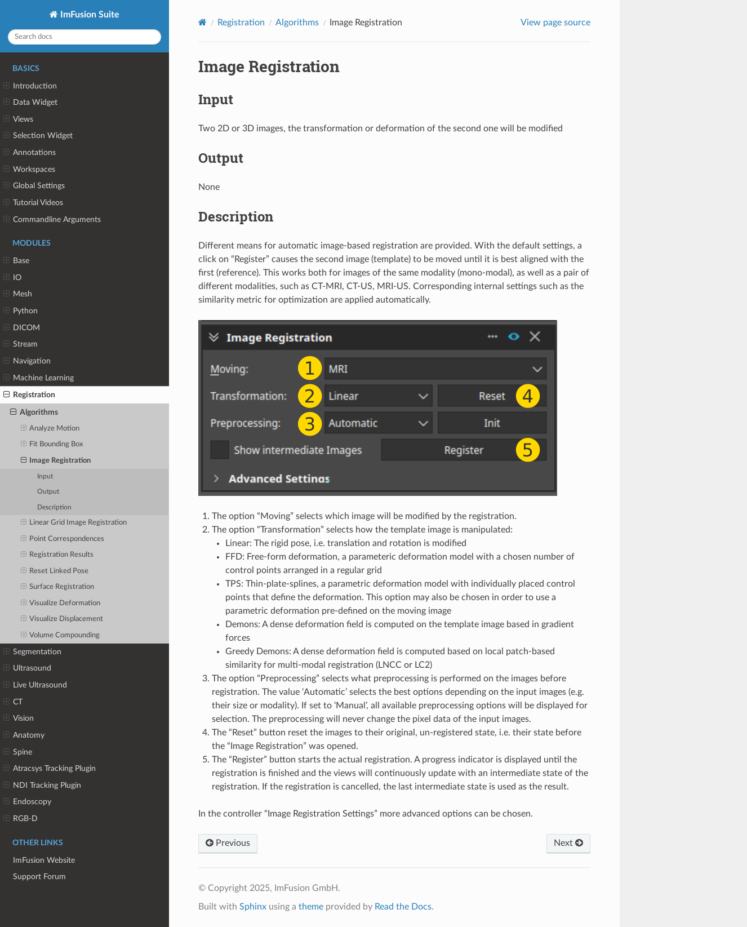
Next (568, 843)
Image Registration (56, 461)
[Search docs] (84, 37)
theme (311, 906)
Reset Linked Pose (55, 571)
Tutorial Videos (33, 203)
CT (13, 702)
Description (54, 507)
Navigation (27, 361)
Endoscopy (27, 802)
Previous (228, 843)
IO (12, 278)
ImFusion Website (44, 860)
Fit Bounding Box (52, 445)
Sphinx (252, 906)
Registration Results (57, 555)
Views (18, 119)
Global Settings (34, 186)
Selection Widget (38, 136)
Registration (29, 395)
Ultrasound (27, 668)
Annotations (29, 153)
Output (48, 492)
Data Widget (30, 102)
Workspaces (29, 170)
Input (45, 476)
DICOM (21, 328)
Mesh (17, 294)
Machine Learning (38, 378)
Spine (17, 752)
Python (20, 311)
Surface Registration (58, 587)
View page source (555, 22)
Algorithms (34, 412)
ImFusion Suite (88, 14)
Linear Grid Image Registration (74, 523)
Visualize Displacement (62, 619)
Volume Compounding (60, 636)
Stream (20, 344)
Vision (18, 718)
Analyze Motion (50, 429)
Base (16, 261)
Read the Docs (403, 906)
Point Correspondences (63, 539)
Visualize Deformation (61, 603)
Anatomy (24, 735)
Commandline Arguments (52, 220)
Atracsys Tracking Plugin (49, 769)
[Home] (202, 22)
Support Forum (39, 876)
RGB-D (20, 819)
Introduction (30, 86)
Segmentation (32, 652)
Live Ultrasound (35, 685)
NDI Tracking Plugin (42, 785)
